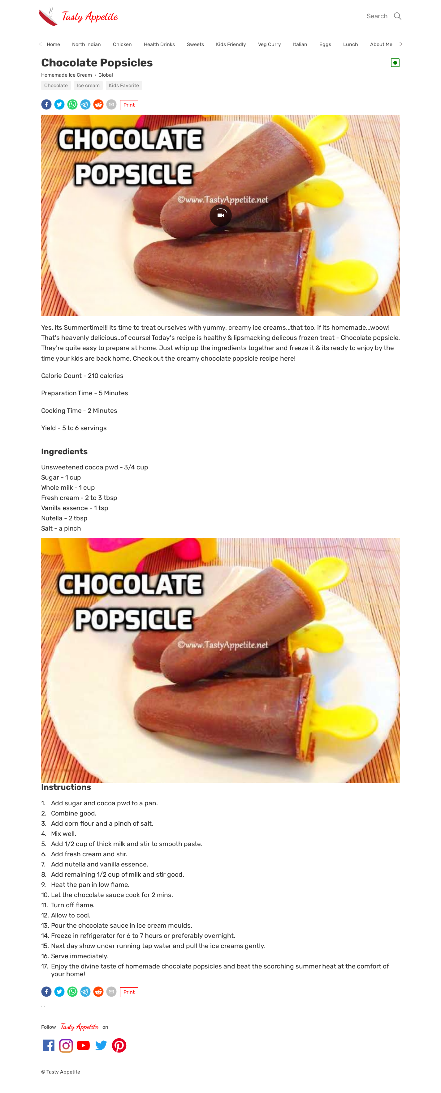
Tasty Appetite (90, 16)
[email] (112, 105)
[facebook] (47, 105)
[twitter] (60, 105)
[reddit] (99, 105)
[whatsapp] (73, 105)
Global (105, 75)
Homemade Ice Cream (66, 75)
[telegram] (86, 105)
